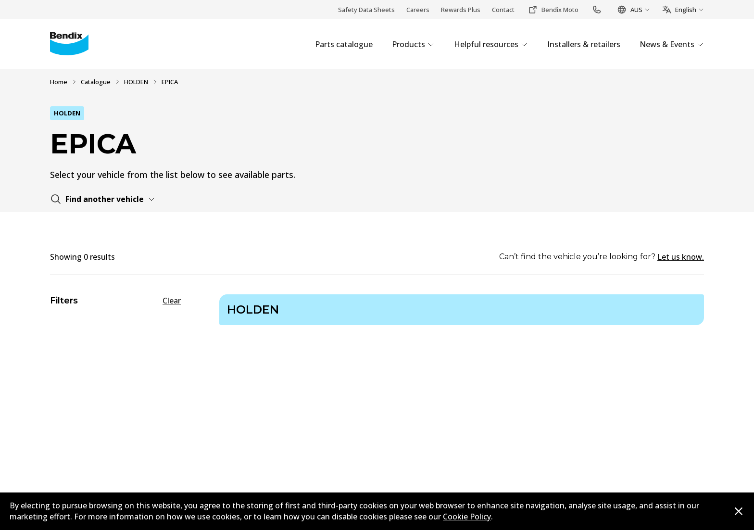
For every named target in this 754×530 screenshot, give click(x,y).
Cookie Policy (467, 516)
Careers (417, 9)
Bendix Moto (553, 9)
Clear (172, 300)
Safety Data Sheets (366, 9)
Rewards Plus (460, 9)
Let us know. (680, 257)
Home (58, 81)
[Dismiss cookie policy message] (738, 511)
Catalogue (96, 81)
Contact (503, 9)
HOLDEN (136, 81)
